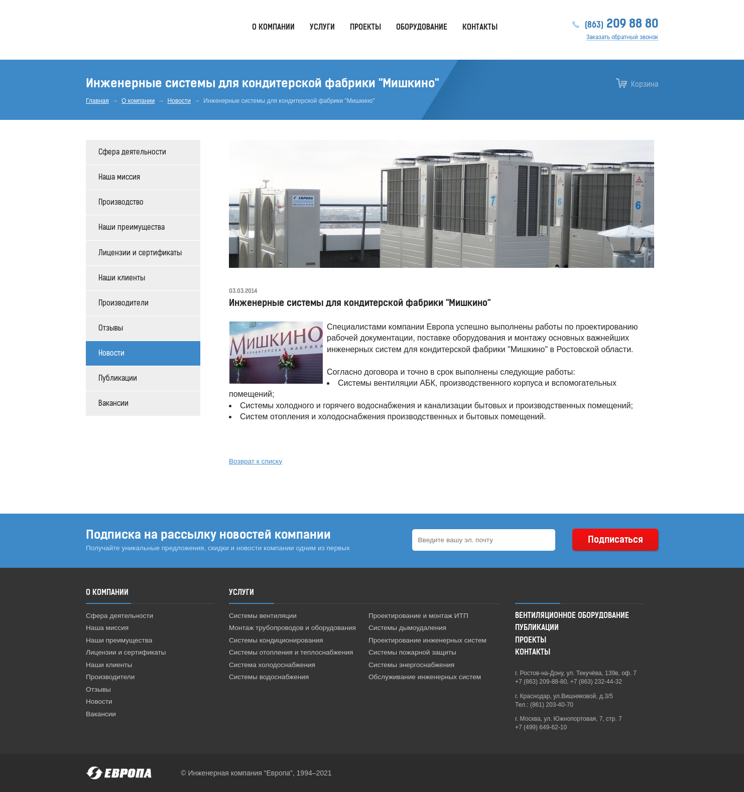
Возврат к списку (255, 461)
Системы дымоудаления (407, 627)
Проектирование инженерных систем (427, 640)
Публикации (117, 378)
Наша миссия (119, 177)
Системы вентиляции (263, 615)
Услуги (322, 27)
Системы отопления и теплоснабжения (291, 652)
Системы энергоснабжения (411, 665)
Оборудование (421, 27)
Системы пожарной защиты (412, 652)
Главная (97, 100)
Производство (121, 202)
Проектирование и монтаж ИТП (418, 615)
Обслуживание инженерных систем (424, 677)
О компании (138, 100)
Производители (123, 303)
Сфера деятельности (132, 152)
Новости (179, 100)
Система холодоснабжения (272, 665)
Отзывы (110, 328)
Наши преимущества (131, 227)
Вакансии (113, 403)
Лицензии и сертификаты (140, 253)
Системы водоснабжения (269, 677)
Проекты (365, 27)
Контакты (480, 27)
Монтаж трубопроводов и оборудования (292, 627)
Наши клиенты (121, 278)
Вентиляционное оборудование (572, 615)
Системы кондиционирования (276, 640)
